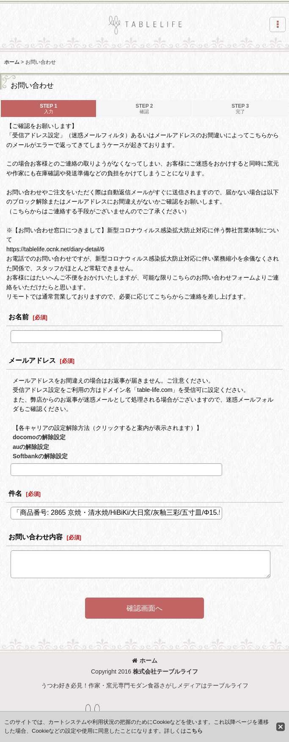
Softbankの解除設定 (40, 456)
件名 (15, 493)
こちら (194, 731)
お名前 (18, 317)
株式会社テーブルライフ (165, 671)
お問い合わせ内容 (35, 537)
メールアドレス (32, 360)
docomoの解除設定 (39, 437)
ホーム (144, 660)
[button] (278, 24)
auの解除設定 (31, 446)
